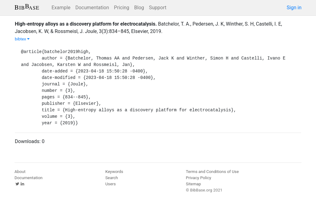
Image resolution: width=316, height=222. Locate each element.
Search (111, 177)
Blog (139, 7)
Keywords (114, 171)
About (20, 171)
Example (61, 7)
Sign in (294, 7)
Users (110, 184)
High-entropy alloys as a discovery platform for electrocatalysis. (86, 24)
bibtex (22, 39)
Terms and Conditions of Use (212, 171)
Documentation (92, 7)
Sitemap (193, 184)
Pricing (121, 7)
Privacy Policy (198, 177)
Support (157, 7)
